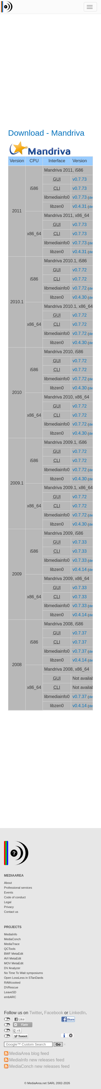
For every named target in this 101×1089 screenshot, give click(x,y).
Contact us (11, 911)
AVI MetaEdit (12, 958)
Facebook (53, 1012)
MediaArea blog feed (29, 1053)
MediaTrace (12, 944)
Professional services (18, 887)
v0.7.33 (79, 542)
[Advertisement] (50, 71)
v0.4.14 (79, 569)
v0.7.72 (79, 270)
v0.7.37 (79, 633)
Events (8, 892)
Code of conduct (15, 897)
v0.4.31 (79, 206)
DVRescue (11, 987)
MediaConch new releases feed (39, 1066)
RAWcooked (12, 982)
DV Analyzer (12, 968)
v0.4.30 (79, 297)
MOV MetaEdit (13, 963)
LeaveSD (10, 992)
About (8, 882)
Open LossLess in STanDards (23, 977)
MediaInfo (10, 934)
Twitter (35, 1012)
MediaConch (12, 939)
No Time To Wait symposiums (23, 972)
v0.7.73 (79, 179)
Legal (7, 902)
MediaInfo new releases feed (36, 1060)
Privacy (9, 907)
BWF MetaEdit (13, 953)
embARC (10, 997)
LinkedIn (77, 1012)
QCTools (9, 948)
